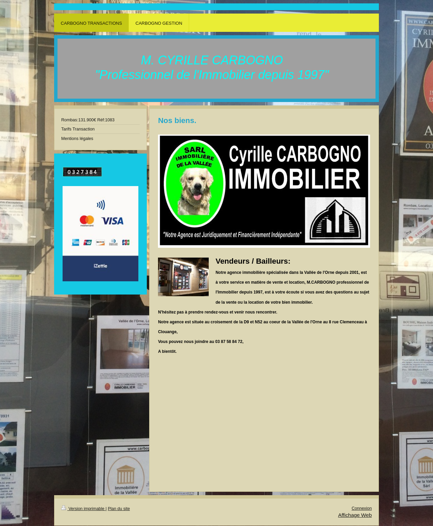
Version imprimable (83, 508)
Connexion (361, 508)
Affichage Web (355, 515)
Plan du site (119, 508)
